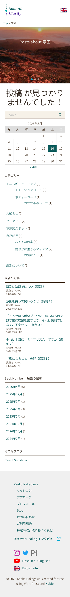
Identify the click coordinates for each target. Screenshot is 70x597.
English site (30, 568)
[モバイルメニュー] (57, 10)
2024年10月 (14, 431)
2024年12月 (14, 423)
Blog (20, 510)
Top (5, 23)
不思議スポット (16, 228)
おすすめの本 (24, 241)
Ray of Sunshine (16, 460)
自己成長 (12, 235)
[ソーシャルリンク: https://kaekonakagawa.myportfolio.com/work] (35, 553)
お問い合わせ (26, 517)
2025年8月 (13, 409)
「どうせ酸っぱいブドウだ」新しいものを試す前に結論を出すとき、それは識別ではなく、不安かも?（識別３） (34, 320)
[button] (32, 79)
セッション (24, 490)
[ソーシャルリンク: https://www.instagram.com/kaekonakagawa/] (18, 553)
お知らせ (12, 213)
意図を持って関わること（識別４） (30, 301)
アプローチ (24, 497)
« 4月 (33, 167)
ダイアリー (13, 221)
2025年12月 (14, 394)
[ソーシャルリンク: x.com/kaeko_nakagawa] (27, 553)
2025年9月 (13, 401)
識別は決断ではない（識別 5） (26, 286)
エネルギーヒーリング (21, 184)
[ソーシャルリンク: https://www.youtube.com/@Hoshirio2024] (18, 561)
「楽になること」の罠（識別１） (28, 358)
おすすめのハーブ (36, 203)
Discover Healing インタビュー (35, 538)
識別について (15, 265)
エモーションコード (28, 189)
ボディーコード (25, 197)
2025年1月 (13, 416)
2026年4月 (13, 386)
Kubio (50, 583)
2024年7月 (13, 438)
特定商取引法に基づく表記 (35, 530)
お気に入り (31, 255)
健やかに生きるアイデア (31, 249)
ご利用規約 (24, 523)
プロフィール (26, 504)
